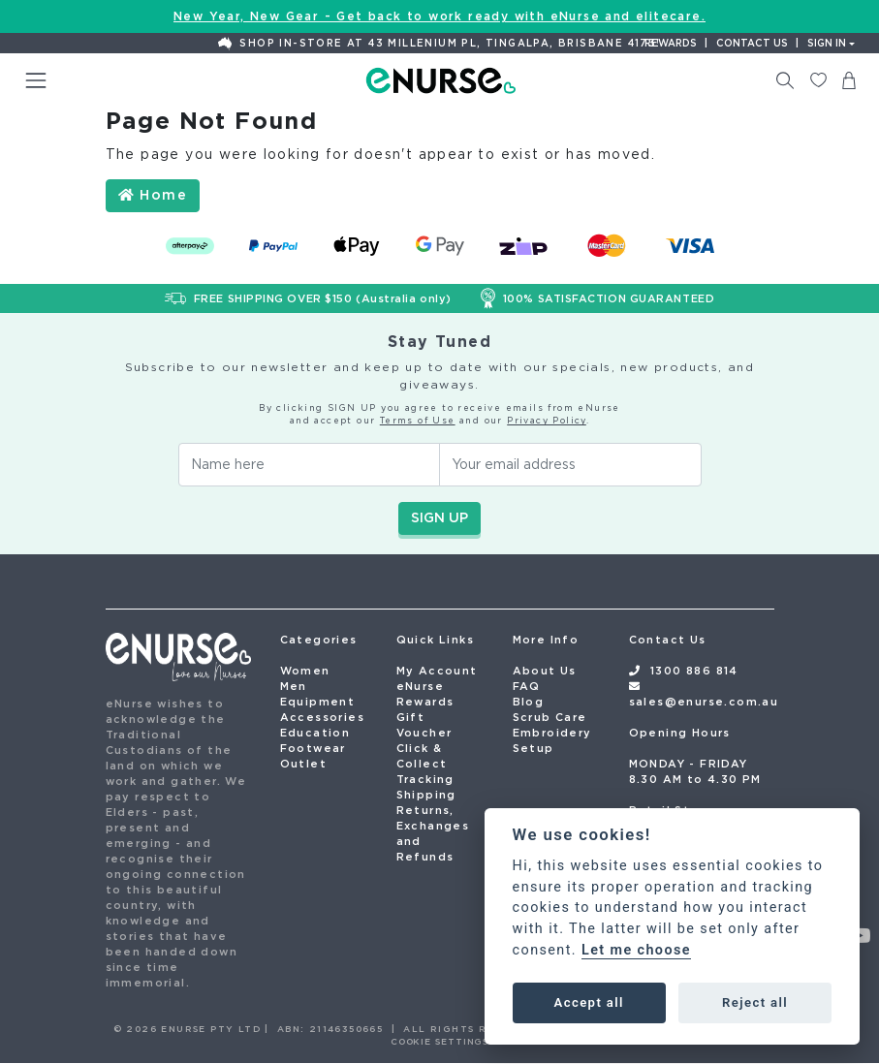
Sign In (826, 43)
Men (293, 686)
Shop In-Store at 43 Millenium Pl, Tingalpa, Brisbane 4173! (439, 43)
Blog (529, 701)
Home (152, 194)
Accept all (589, 1002)
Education (315, 732)
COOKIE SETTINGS (440, 1041)
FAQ (527, 686)
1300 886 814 (694, 670)
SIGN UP (439, 517)
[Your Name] (309, 464)
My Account (437, 670)
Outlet (303, 763)
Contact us (752, 43)
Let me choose (636, 950)
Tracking (425, 779)
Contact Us (667, 639)
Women (305, 670)
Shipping (426, 794)
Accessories (322, 717)
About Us (545, 670)
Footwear (313, 748)
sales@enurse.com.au (704, 701)
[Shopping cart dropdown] (848, 80)
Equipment (318, 701)
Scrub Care (550, 717)
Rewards (670, 43)
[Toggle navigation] (36, 80)
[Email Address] (570, 464)
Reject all (755, 1002)
